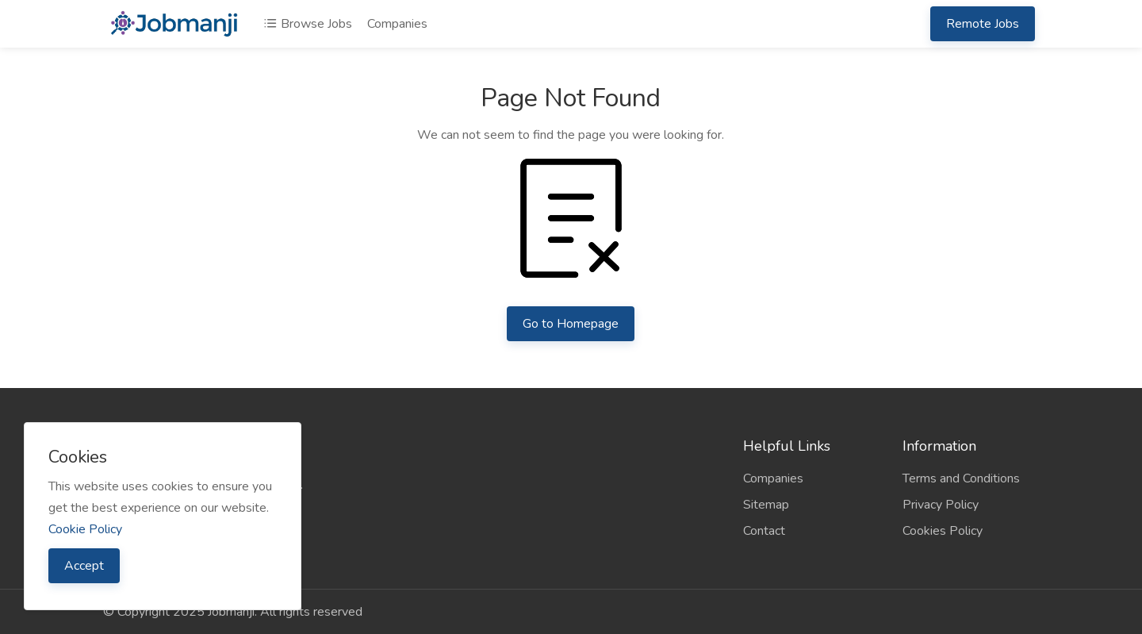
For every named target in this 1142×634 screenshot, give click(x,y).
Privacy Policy (940, 504)
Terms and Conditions (961, 478)
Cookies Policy (942, 531)
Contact (764, 531)
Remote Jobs (982, 24)
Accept (84, 565)
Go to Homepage (571, 323)
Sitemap (766, 504)
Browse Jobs (307, 24)
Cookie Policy (85, 529)
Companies (397, 24)
